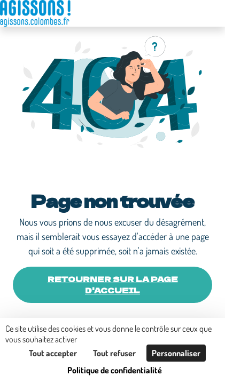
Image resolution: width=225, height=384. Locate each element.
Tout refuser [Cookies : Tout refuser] (114, 353)
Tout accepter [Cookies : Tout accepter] (53, 353)
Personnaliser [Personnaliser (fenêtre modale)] (176, 353)
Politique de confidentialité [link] (114, 370)
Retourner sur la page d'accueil (113, 284)
